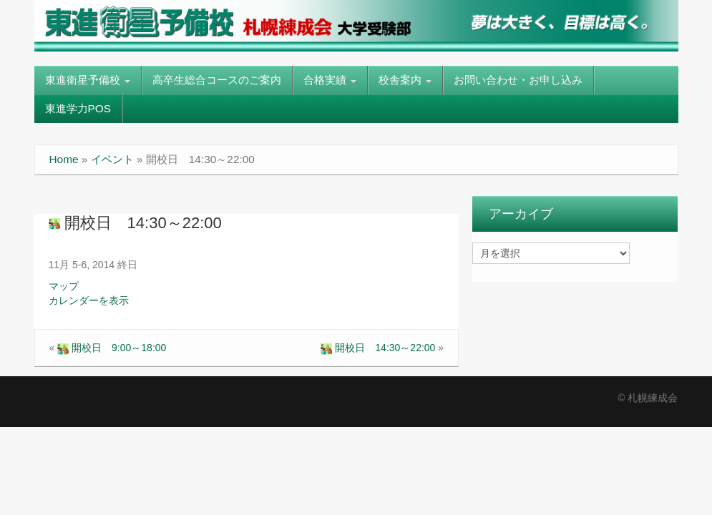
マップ (64, 286)
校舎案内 (405, 80)
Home (64, 159)
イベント (112, 159)
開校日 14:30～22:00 (135, 223)
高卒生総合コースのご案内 (216, 80)
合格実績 (329, 80)
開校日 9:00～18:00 (111, 347)
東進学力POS (78, 108)
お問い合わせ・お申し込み (518, 80)
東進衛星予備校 (87, 80)
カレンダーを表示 (89, 300)
